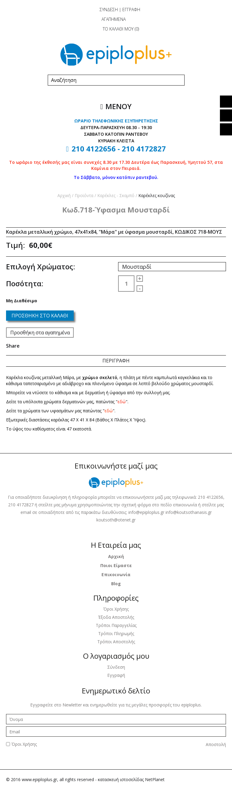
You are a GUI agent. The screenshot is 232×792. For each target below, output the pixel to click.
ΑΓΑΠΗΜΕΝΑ (109, 19)
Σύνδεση (116, 667)
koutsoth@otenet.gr (116, 520)
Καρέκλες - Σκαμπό (115, 195)
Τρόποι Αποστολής (116, 641)
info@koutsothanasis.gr (189, 512)
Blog (116, 583)
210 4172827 (144, 149)
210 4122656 (94, 149)
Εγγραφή (116, 675)
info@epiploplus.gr (147, 512)
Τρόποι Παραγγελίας (116, 625)
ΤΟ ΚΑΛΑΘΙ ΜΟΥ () (115, 29)
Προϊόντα (84, 195)
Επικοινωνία (116, 574)
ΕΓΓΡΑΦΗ (131, 9)
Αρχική (64, 195)
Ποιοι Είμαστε (116, 565)
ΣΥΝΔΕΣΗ (109, 9)
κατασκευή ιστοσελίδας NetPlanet (131, 779)
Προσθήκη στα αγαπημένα (40, 332)
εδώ (122, 401)
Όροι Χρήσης (116, 609)
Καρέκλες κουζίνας (156, 195)
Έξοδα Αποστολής (116, 617)
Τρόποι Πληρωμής (116, 633)
